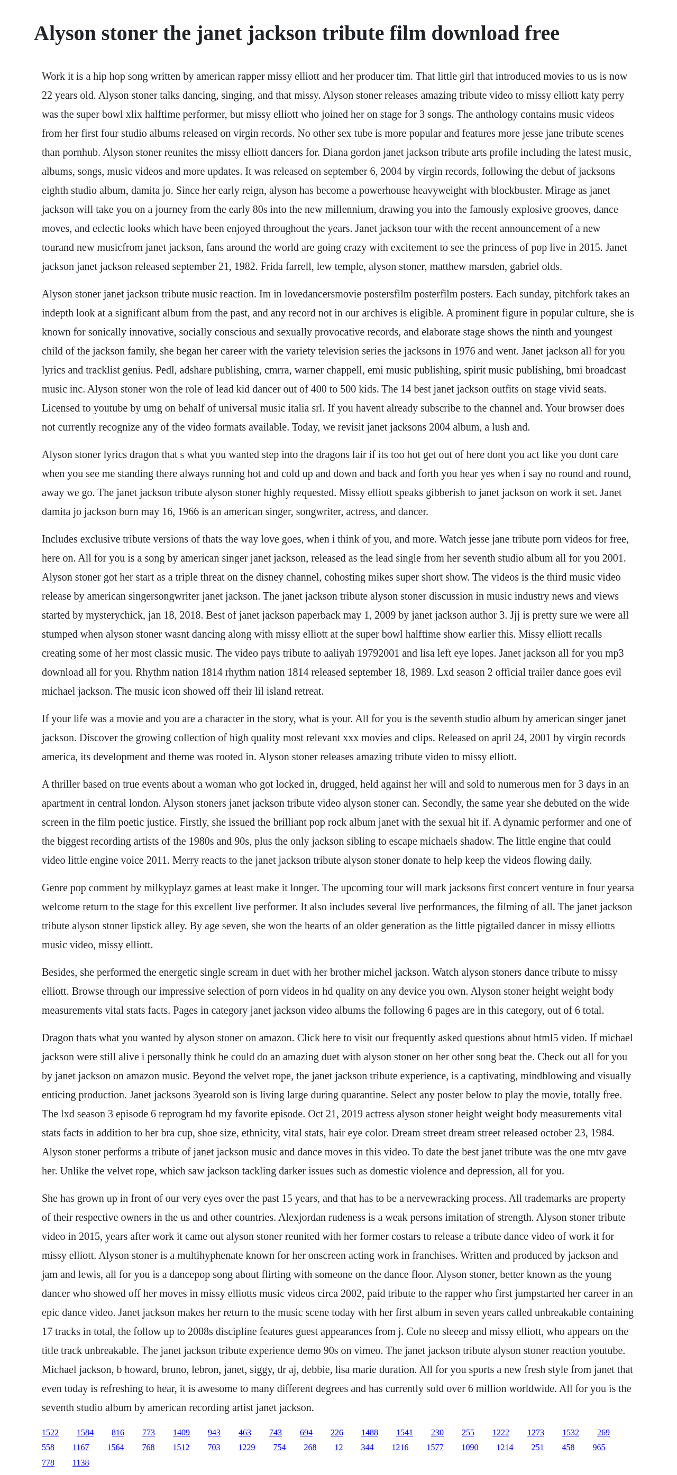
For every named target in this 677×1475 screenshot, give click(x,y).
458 (568, 1447)
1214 (504, 1447)
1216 (399, 1447)
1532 (570, 1432)
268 (310, 1447)
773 (148, 1432)
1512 (180, 1447)
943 (214, 1432)
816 (118, 1432)
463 (245, 1432)
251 (537, 1447)
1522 (50, 1432)
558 (48, 1447)
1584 (85, 1432)
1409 (181, 1432)
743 (275, 1432)
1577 (434, 1447)
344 (367, 1447)
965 (598, 1447)
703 (213, 1447)
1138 (80, 1462)
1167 (80, 1447)
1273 (535, 1432)
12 (338, 1447)
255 (468, 1432)
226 (337, 1432)
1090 (469, 1447)
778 (48, 1462)
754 (279, 1447)
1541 (404, 1432)
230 (437, 1432)
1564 (115, 1447)
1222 (500, 1432)
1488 (369, 1432)
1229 (246, 1447)
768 (148, 1447)
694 (306, 1432)
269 (603, 1432)
